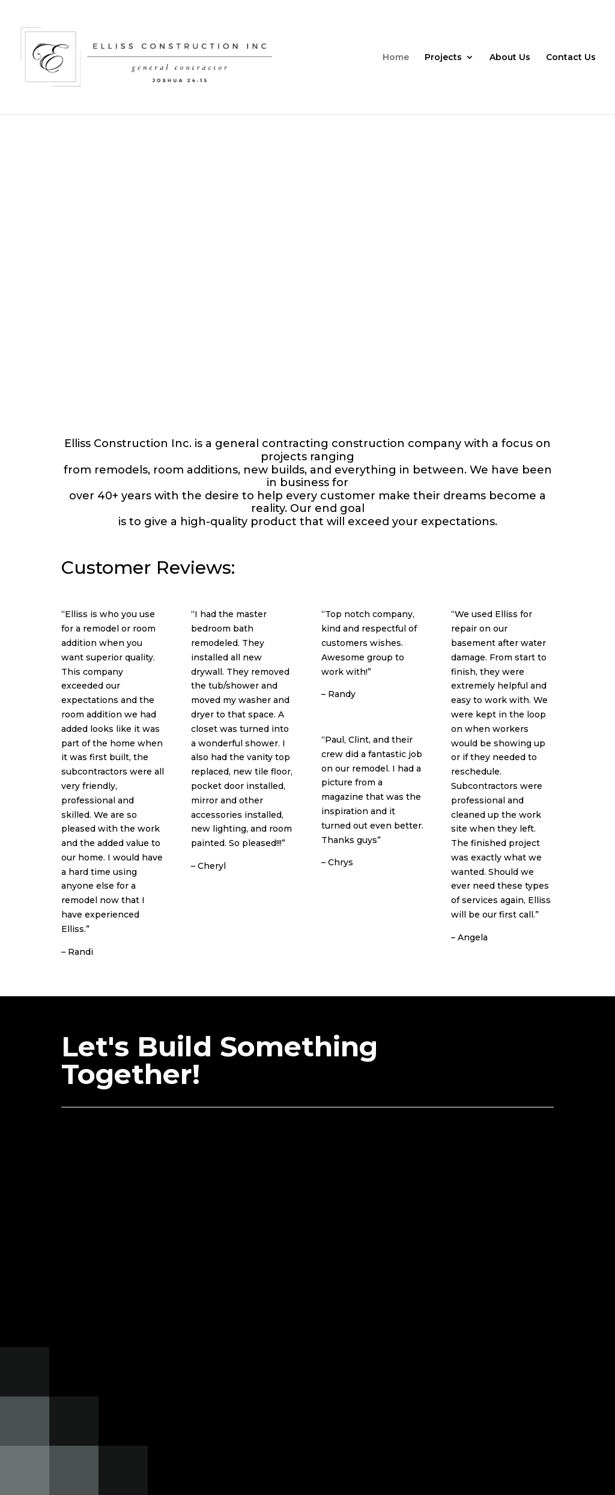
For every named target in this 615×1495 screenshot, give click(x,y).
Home (396, 57)
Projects (443, 57)
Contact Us (571, 57)
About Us (509, 57)
